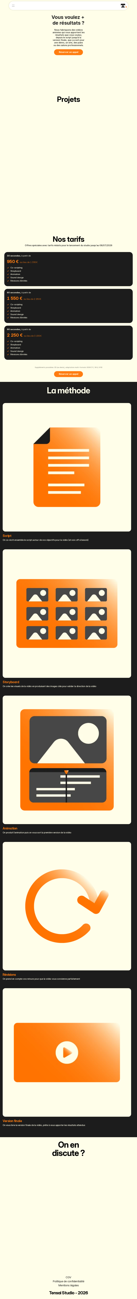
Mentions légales (68, 1285)
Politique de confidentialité (68, 1281)
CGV (68, 1277)
